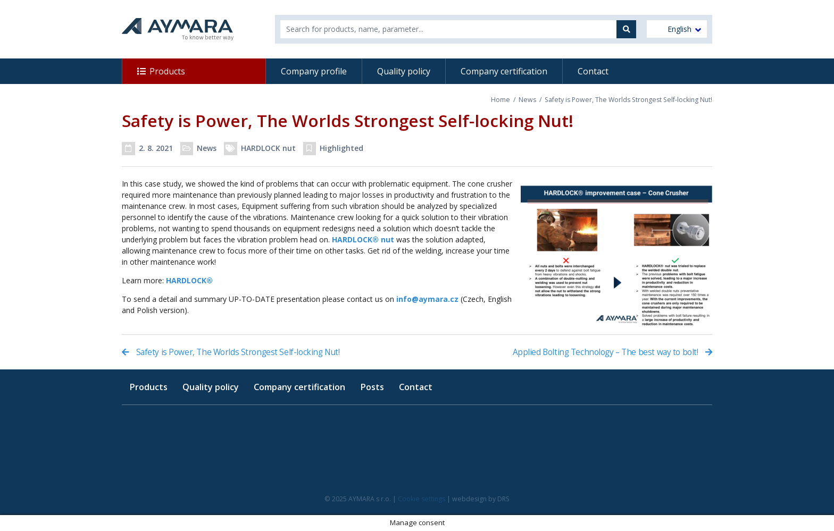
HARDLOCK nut (268, 148)
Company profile (314, 71)
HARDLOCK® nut (363, 239)
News (527, 99)
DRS (503, 498)
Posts (372, 387)
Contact (593, 71)
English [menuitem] (679, 29)
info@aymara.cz (427, 299)
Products (167, 71)
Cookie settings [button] (421, 498)
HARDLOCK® (189, 280)
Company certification (504, 71)
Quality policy (403, 71)
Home (500, 99)
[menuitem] (677, 29)
